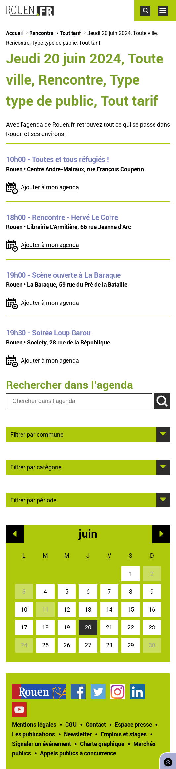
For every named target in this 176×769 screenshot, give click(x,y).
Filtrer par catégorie (36, 467)
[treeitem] (41, 691)
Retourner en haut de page (166, 760)
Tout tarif (70, 33)
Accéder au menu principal (167, 19)
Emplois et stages (124, 734)
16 (152, 609)
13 (88, 609)
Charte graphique (102, 744)
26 (67, 645)
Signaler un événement (41, 744)
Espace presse (133, 724)
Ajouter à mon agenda (50, 187)
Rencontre (41, 33)
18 (45, 627)
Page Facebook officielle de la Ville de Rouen (78, 691)
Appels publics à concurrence (78, 753)
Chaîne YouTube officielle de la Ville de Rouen (19, 709)
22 (130, 627)
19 (67, 627)
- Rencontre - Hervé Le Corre (62, 217)
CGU (71, 724)
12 (67, 609)
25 (45, 645)
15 (130, 609)
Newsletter (78, 734)
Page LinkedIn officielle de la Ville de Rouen (137, 691)
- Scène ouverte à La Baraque (63, 275)
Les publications (33, 734)
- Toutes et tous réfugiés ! (57, 159)
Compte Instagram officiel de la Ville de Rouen (117, 691)
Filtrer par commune (37, 434)
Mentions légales (34, 724)
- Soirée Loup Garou (48, 332)
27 (88, 645)
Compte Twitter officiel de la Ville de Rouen (98, 691)
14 (109, 609)
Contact (96, 724)
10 (24, 609)
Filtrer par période (33, 500)
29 (130, 645)
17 (24, 627)
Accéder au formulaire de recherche (149, 19)
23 (152, 627)
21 (109, 627)
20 (88, 627)
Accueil (14, 33)
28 (109, 645)
